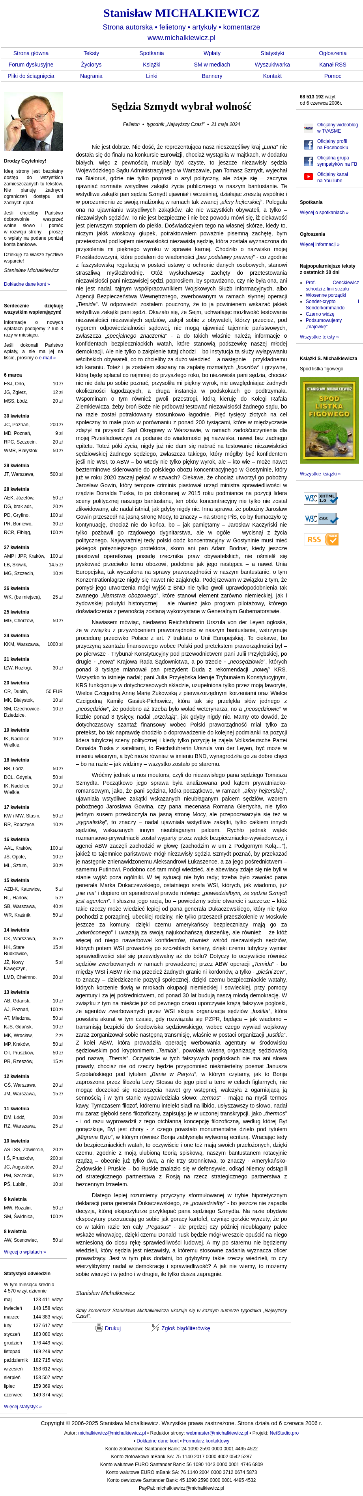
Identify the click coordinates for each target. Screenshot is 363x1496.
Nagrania (91, 76)
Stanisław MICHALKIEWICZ (181, 12)
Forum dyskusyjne (31, 64)
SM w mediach (212, 64)
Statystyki (272, 53)
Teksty (91, 53)
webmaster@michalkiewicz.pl (217, 1433)
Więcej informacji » (320, 244)
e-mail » (47, 358)
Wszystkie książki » (320, 474)
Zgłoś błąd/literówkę (181, 1327)
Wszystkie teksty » (319, 337)
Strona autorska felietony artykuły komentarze (181, 27)
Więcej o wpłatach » (25, 1252)
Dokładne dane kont (158, 1441)
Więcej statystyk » (23, 1406)
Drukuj (108, 1327)
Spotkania (151, 53)
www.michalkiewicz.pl (181, 38)
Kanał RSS (332, 64)
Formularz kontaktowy (206, 1441)
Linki (151, 76)
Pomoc (333, 76)
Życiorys (91, 64)
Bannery (212, 76)
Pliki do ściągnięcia (30, 76)
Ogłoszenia (332, 53)
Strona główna (31, 53)
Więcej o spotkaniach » (324, 212)
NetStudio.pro (284, 1433)
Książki (151, 64)
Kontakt (272, 76)
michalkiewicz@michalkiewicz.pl (112, 1433)
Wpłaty (212, 53)
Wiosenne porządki (326, 295)
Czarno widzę (320, 314)
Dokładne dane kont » (27, 284)
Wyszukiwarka (272, 64)
